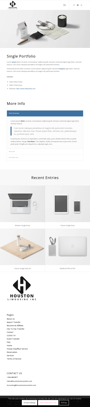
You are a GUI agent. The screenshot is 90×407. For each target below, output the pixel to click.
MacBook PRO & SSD (67, 268)
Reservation (12, 352)
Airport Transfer (14, 322)
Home (9, 345)
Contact (10, 332)
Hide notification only (48, 403)
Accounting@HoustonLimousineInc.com (21, 385)
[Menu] (64, 5)
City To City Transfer (15, 329)
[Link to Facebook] (74, 5)
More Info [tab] (12, 151)
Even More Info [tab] (13, 157)
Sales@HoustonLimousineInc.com (19, 381)
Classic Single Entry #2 (22, 268)
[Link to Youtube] (78, 5)
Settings (64, 403)
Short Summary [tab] (14, 113)
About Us (11, 319)
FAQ (8, 342)
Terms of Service (14, 358)
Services (10, 355)
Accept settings (29, 403)
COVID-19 (11, 335)
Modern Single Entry (22, 225)
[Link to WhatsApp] (81, 5)
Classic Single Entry (67, 225)
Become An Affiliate (15, 325)
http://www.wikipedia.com (25, 88)
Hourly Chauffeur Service (17, 349)
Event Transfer (13, 339)
